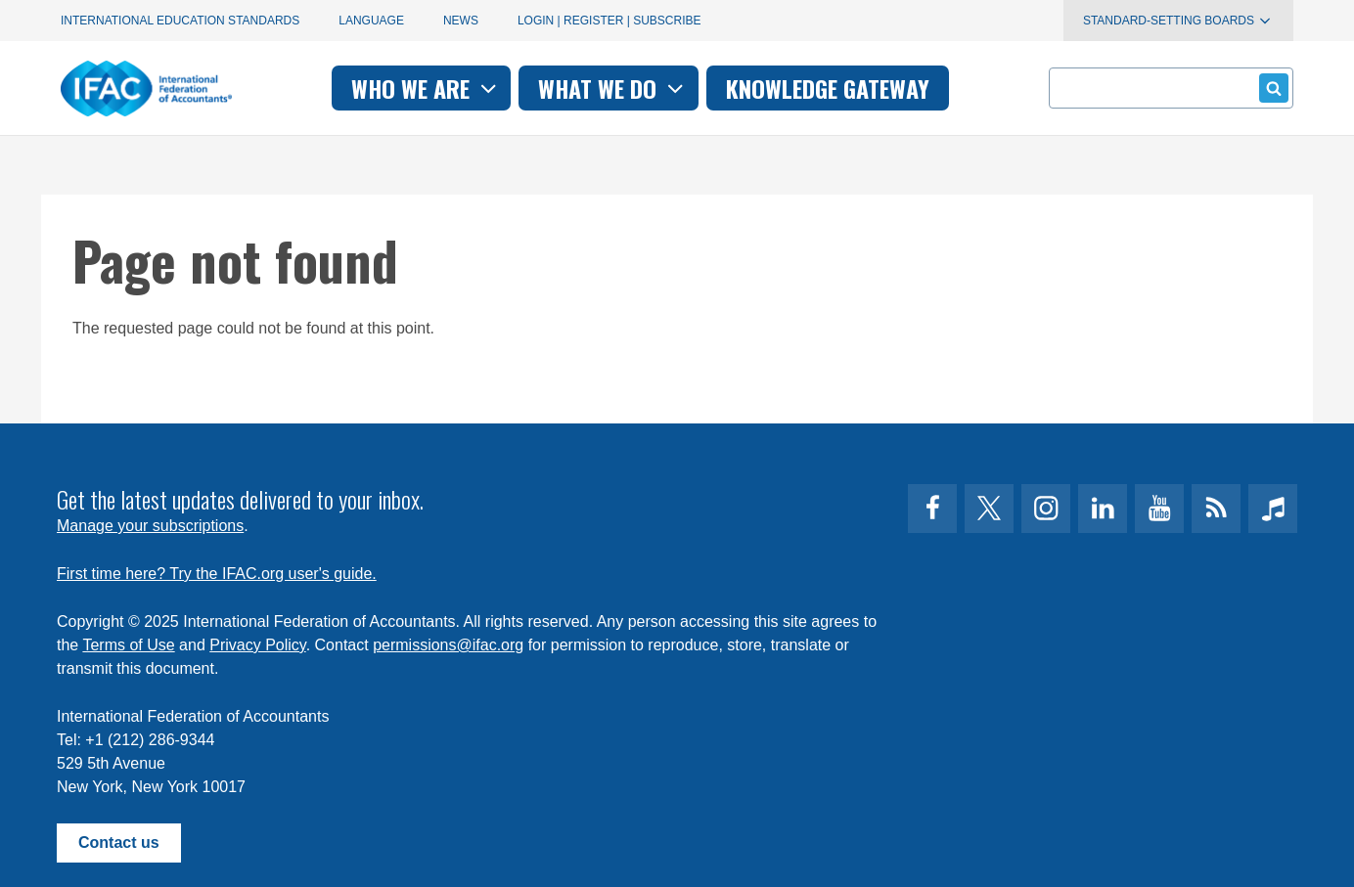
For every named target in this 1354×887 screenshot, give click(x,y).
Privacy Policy (257, 645)
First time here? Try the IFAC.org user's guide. (217, 573)
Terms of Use (128, 645)
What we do (613, 88)
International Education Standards (180, 20)
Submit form (1270, 87)
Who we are (426, 88)
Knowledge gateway (827, 88)
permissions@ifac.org (448, 645)
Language (371, 20)
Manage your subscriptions (150, 525)
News (460, 20)
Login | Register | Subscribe (609, 20)
